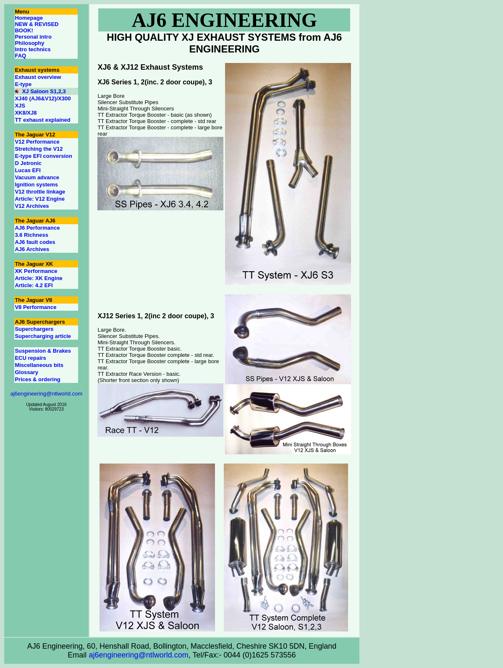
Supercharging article (43, 336)
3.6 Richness (31, 235)
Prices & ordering (37, 379)
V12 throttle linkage (40, 192)
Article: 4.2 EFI (33, 285)
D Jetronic (28, 163)
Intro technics (32, 49)
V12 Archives (32, 206)
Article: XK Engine (38, 278)
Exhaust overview (38, 77)
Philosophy (29, 43)
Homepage (28, 18)
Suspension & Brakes (43, 351)
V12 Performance (37, 142)
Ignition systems (36, 184)
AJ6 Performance (37, 228)
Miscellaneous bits (39, 365)
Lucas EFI (27, 170)
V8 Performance (35, 307)
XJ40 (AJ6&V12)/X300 (43, 98)
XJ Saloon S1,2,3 (44, 91)
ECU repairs (30, 358)
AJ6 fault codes (35, 242)
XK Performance (36, 271)
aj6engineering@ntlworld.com (46, 393)
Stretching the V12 (39, 149)
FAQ (20, 55)
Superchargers (34, 329)
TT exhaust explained (42, 120)
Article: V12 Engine (39, 199)
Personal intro (33, 37)
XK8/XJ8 (26, 113)
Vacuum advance (37, 177)
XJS (20, 105)
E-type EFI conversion (43, 156)
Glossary (26, 372)
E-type (23, 84)
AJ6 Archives (32, 249)
